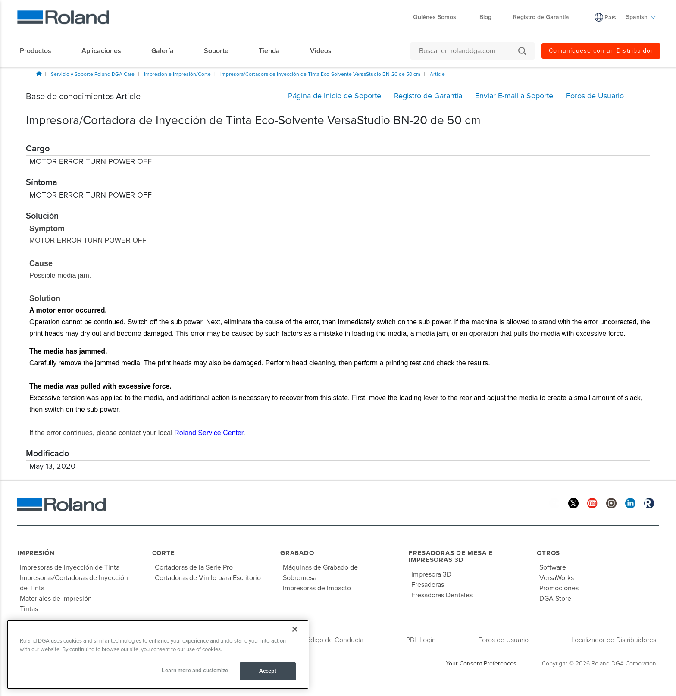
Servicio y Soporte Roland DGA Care (93, 74)
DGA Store (555, 598)
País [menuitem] (610, 17)
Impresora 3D (431, 574)
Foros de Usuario (503, 640)
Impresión (36, 553)
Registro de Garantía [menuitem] (541, 17)
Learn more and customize (195, 670)
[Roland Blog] (649, 503)
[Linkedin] (630, 503)
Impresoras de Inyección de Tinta (69, 567)
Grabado (297, 553)
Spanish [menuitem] (641, 17)
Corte (163, 553)
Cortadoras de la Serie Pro (194, 567)
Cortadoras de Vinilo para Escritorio (208, 578)
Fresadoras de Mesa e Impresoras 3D (451, 556)
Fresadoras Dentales (442, 595)
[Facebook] (554, 503)
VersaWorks (556, 578)
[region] (158, 654)
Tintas (29, 609)
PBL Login (421, 640)
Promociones (559, 588)
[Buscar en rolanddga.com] (468, 51)
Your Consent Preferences (481, 663)
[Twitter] (573, 503)
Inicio (38, 73)
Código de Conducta (332, 640)
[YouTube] (592, 503)
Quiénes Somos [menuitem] (439, 17)
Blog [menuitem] (485, 17)
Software (552, 567)
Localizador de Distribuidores (613, 640)
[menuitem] (40, 51)
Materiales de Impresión (56, 598)
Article (437, 74)
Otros (548, 553)
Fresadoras (427, 584)
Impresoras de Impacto (317, 588)
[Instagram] (611, 503)
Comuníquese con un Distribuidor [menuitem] (601, 50)
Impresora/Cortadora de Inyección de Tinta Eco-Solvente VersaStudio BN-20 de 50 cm (320, 74)
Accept (268, 671)
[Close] (294, 629)
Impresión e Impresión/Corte (177, 74)
